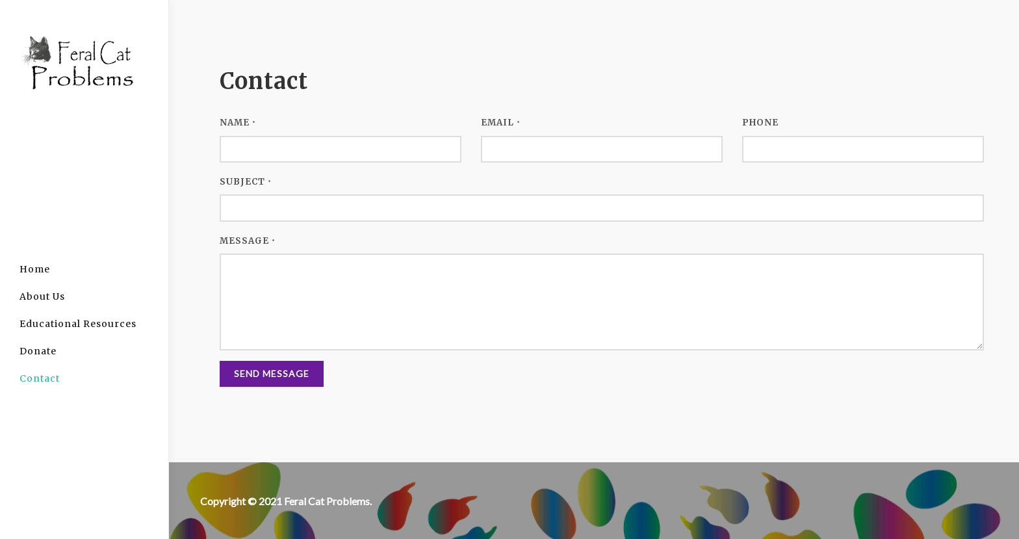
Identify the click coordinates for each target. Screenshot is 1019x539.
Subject (246, 181)
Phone (760, 122)
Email (501, 122)
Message (248, 240)
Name (238, 122)
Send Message (271, 373)
